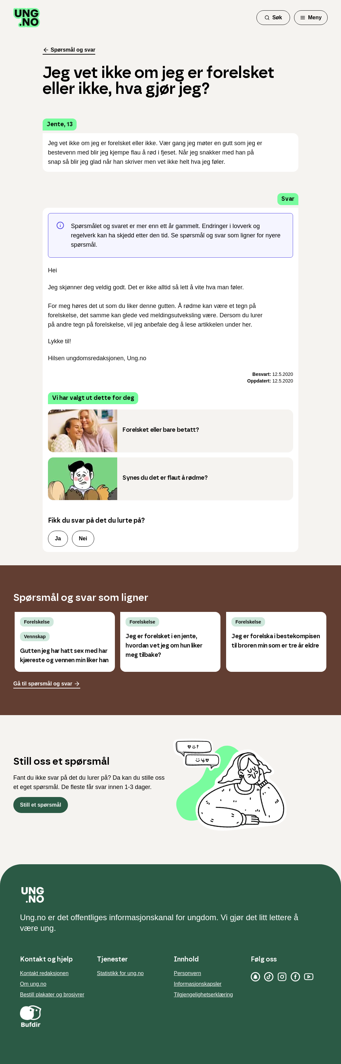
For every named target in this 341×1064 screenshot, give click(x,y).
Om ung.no (33, 984)
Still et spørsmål (40, 805)
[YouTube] (308, 976)
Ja (58, 538)
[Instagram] (282, 976)
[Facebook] (295, 976)
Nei (83, 538)
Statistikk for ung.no (120, 973)
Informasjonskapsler (197, 984)
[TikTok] (268, 976)
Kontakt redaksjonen (44, 973)
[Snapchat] (255, 976)
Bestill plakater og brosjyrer (52, 994)
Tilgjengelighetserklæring (203, 994)
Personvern (187, 973)
